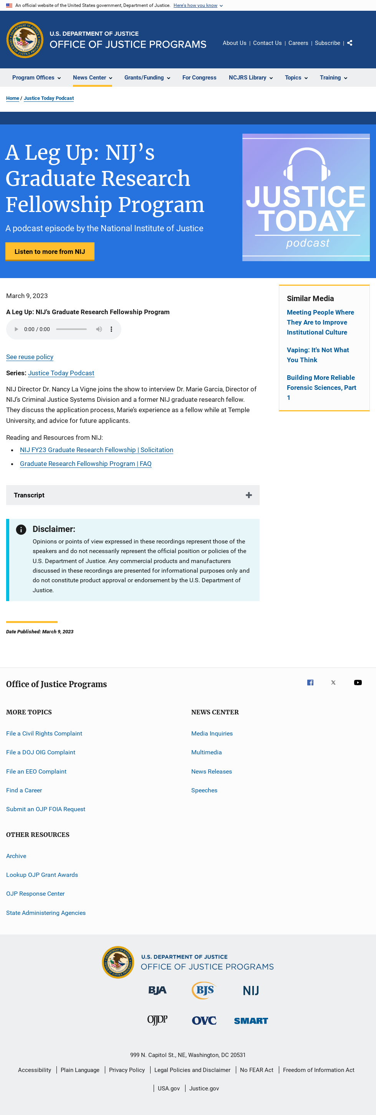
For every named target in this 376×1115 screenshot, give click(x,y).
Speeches (204, 790)
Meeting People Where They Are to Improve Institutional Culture (320, 322)
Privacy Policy (127, 1070)
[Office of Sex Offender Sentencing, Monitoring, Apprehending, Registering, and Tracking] (251, 1025)
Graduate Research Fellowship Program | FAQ (86, 463)
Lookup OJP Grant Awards (42, 874)
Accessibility (34, 1070)
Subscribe (327, 43)
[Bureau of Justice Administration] (158, 996)
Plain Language (80, 1070)
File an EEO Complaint (36, 771)
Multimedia (206, 752)
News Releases (211, 771)
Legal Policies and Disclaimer (192, 1070)
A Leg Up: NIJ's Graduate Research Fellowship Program (88, 312)
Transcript (29, 495)
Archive (16, 856)
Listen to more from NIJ (50, 251)
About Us (235, 43)
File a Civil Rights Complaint (44, 733)
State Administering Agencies (46, 912)
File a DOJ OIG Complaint (40, 752)
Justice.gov (204, 1088)
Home (12, 98)
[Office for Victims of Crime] (204, 1026)
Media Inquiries (212, 733)
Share (356, 48)
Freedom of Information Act (318, 1070)
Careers (298, 43)
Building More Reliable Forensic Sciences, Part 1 (321, 387)
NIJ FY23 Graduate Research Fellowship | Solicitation (96, 450)
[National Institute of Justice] (251, 996)
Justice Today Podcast (49, 98)
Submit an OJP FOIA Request (45, 809)
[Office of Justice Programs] (25, 39)
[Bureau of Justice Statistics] (204, 1001)
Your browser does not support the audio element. (63, 329)
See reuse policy (29, 357)
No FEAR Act (256, 1070)
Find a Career (24, 790)
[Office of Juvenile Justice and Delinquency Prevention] (157, 1027)
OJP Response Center (35, 893)
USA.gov (169, 1088)
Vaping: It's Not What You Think (318, 355)
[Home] (128, 39)
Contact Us (267, 43)
